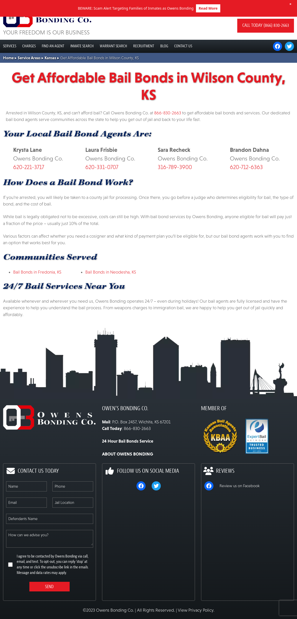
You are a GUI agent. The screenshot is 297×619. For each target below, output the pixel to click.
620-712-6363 (246, 183)
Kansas (50, 74)
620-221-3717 (28, 183)
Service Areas (29, 74)
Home (8, 74)
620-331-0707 (101, 183)
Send (49, 603)
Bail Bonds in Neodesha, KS (110, 288)
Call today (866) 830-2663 (265, 42)
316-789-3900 (175, 183)
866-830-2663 (167, 129)
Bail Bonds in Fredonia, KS (37, 288)
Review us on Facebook (240, 502)
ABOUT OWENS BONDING (127, 470)
